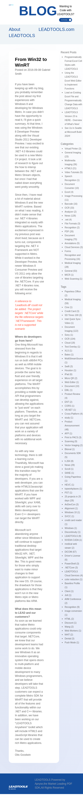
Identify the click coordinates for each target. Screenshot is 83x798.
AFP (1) (68, 433)
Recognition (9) (72, 607)
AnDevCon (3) (72, 504)
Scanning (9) (71, 441)
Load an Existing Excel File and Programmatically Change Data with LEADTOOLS (73, 100)
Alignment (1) (71, 508)
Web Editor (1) (72, 382)
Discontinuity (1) (73, 532)
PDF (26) (69, 231)
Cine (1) (69, 307)
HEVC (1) (69, 485)
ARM (30, 364)
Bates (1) (69, 354)
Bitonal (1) (70, 449)
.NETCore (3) (71, 567)
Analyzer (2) (71, 212)
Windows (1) (71, 528)
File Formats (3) (72, 223)
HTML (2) (69, 619)
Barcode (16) (71, 204)
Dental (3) (69, 638)
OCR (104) (70, 339)
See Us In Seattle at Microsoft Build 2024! (73, 132)
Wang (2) (69, 627)
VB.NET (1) (70, 410)
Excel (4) (69, 192)
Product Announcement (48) (72, 425)
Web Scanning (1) (73, 279)
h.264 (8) (69, 461)
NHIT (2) (69, 634)
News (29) (70, 465)
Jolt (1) (68, 595)
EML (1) (68, 390)
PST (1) (68, 492)
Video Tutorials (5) (74, 172)
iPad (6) (68, 374)
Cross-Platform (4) (74, 414)
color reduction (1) (74, 579)
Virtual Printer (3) (73, 148)
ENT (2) (68, 402)
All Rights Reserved (52, 787)
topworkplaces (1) (73, 489)
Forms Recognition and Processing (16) (73, 255)
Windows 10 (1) (72, 512)
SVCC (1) (69, 516)
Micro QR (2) (71, 378)
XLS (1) (68, 350)
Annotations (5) (72, 243)
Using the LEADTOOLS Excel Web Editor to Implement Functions (73, 81)
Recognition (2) (72, 227)
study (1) (69, 418)
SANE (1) (69, 473)
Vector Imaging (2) (74, 445)
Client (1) (69, 591)
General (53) (71, 271)
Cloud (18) (70, 343)
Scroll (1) (69, 469)
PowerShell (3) (72, 563)
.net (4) (68, 219)
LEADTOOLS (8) (73, 536)
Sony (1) (69, 335)
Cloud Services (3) (74, 247)
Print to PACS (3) (73, 437)
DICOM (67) (71, 552)
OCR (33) (69, 208)
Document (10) (72, 386)
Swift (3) (69, 366)
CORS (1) (69, 406)
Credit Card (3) (72, 311)
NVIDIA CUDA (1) (73, 540)
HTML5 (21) (70, 168)
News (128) (70, 216)
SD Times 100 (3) (73, 315)
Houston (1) (70, 370)
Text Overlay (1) (72, 347)
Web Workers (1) (73, 631)
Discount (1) (71, 623)
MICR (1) (69, 275)
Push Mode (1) (72, 642)
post (21, 96)
